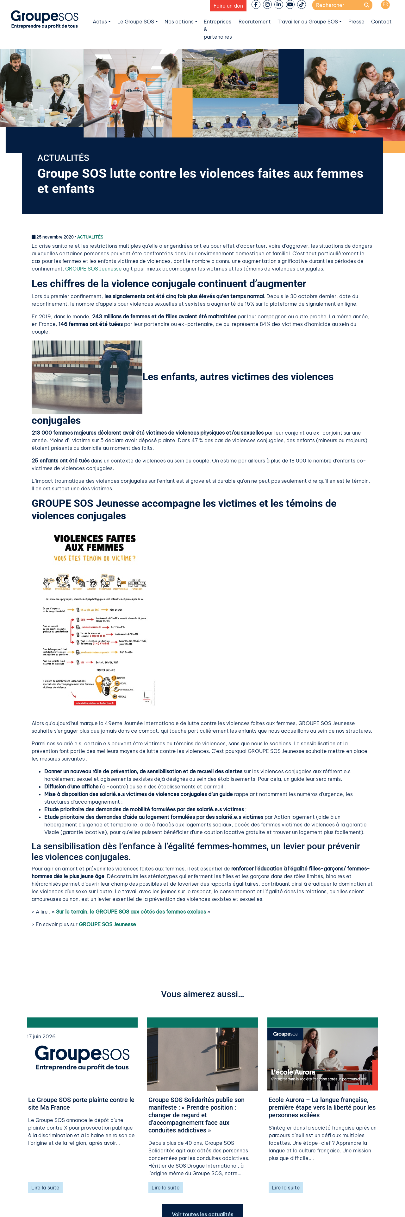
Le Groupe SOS (135, 21)
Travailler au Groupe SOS (307, 21)
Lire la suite (45, 1187)
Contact (381, 21)
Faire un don (228, 6)
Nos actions (179, 21)
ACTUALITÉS (63, 158)
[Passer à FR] (385, 4)
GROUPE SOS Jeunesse (93, 268)
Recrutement (255, 21)
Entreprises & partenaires (218, 29)
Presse (356, 21)
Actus (100, 21)
